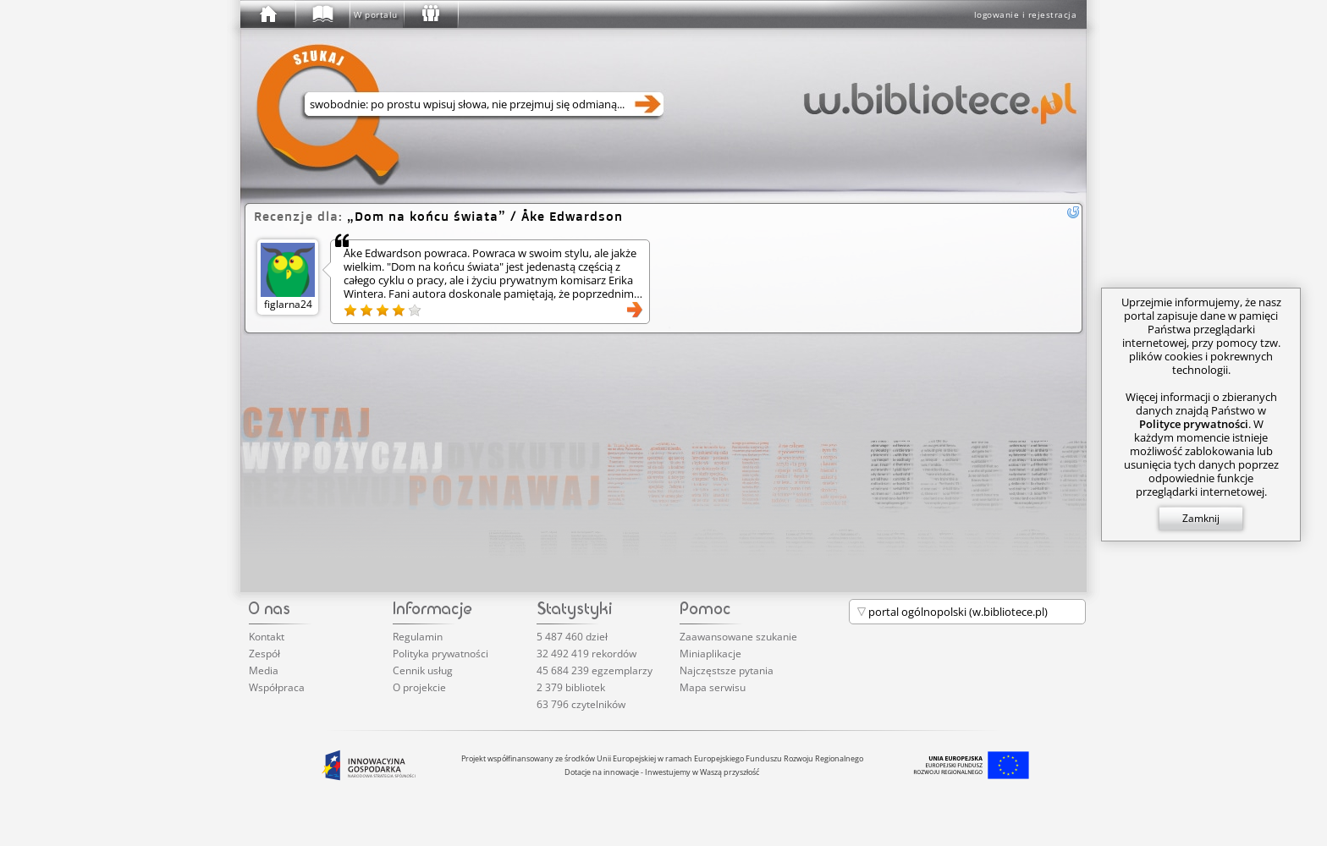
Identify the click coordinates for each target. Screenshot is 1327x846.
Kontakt (266, 636)
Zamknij (1201, 518)
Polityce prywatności (1193, 423)
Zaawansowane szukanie (738, 636)
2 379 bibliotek (571, 687)
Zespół (264, 653)
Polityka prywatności (440, 653)
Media (263, 670)
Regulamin (418, 636)
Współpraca (277, 687)
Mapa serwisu (713, 687)
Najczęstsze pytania (727, 670)
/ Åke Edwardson (485, 216)
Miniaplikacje (710, 653)
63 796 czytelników (581, 704)
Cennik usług (423, 670)
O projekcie (419, 687)
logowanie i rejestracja (1025, 14)
